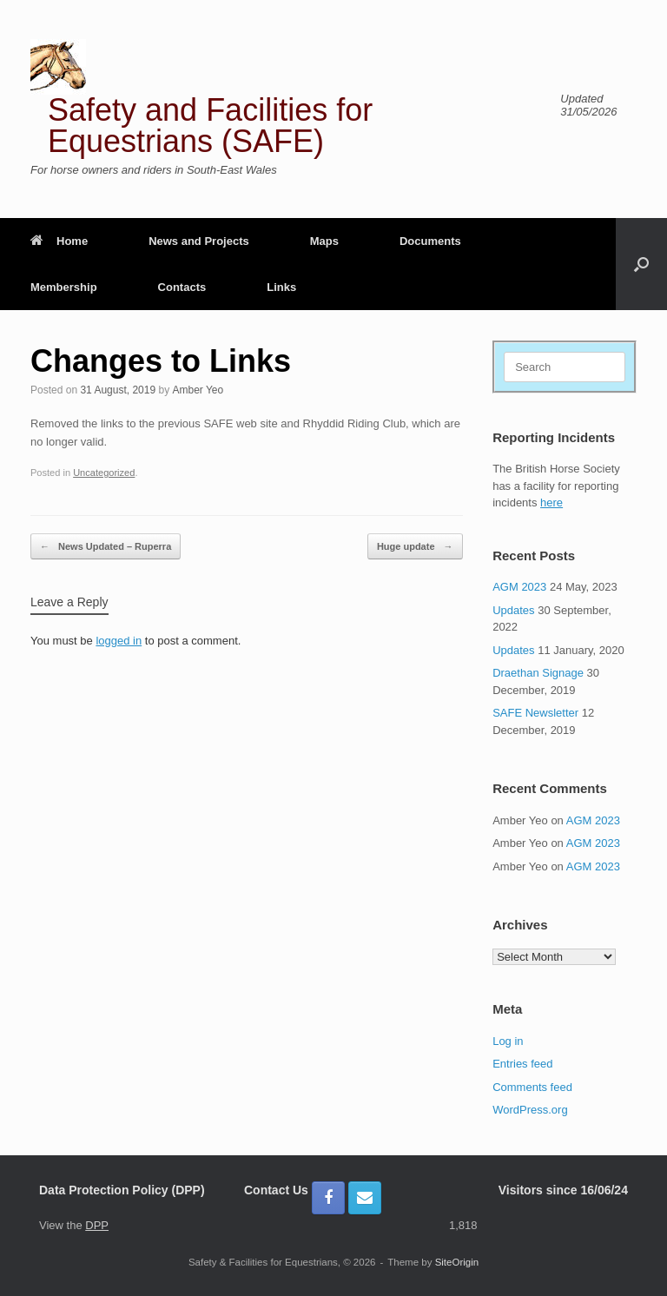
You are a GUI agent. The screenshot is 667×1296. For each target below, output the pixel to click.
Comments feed (532, 1087)
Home (59, 241)
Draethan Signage (538, 672)
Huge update (415, 546)
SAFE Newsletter (535, 712)
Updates (513, 610)
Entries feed (522, 1063)
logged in (119, 640)
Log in (507, 1041)
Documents (430, 241)
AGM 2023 (519, 586)
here (551, 502)
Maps (324, 241)
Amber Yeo (198, 390)
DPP (97, 1225)
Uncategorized (104, 472)
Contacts (182, 287)
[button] (641, 264)
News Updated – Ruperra (105, 546)
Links (281, 287)
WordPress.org (529, 1109)
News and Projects (199, 241)
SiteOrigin (457, 1262)
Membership (63, 287)
